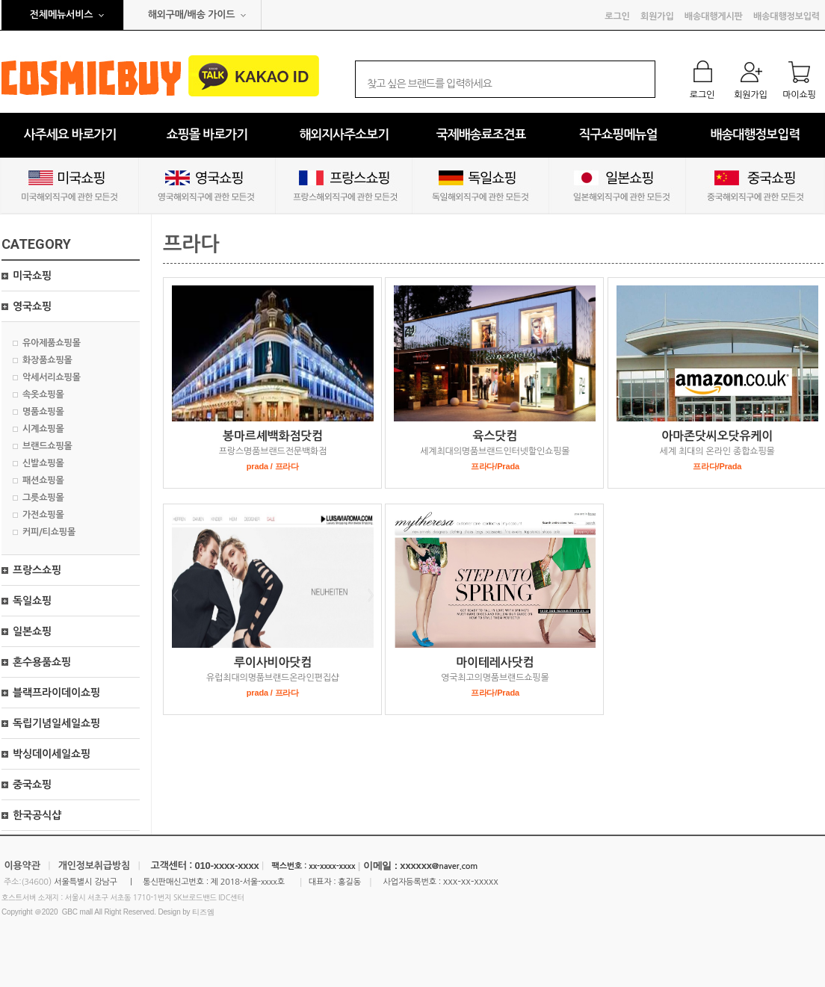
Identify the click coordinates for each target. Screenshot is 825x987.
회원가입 (656, 16)
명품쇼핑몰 (43, 411)
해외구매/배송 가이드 (191, 14)
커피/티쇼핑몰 (48, 531)
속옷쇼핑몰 (43, 394)
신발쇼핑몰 (43, 463)
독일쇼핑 (32, 600)
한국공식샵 (37, 815)
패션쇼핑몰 (43, 480)
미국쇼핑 (32, 275)
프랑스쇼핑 (37, 570)
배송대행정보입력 (786, 16)
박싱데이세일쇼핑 (51, 754)
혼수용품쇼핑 (42, 662)
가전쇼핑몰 (43, 514)
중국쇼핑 (32, 784)
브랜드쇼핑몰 (47, 446)
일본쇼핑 (32, 631)
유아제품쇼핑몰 (51, 342)
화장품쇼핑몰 (47, 360)
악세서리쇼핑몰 (51, 377)
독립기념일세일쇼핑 (56, 723)
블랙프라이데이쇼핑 (56, 692)
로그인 (617, 16)
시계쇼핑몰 (43, 428)
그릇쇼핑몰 (43, 497)
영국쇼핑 (32, 306)
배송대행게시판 (714, 16)
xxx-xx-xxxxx (470, 881)
